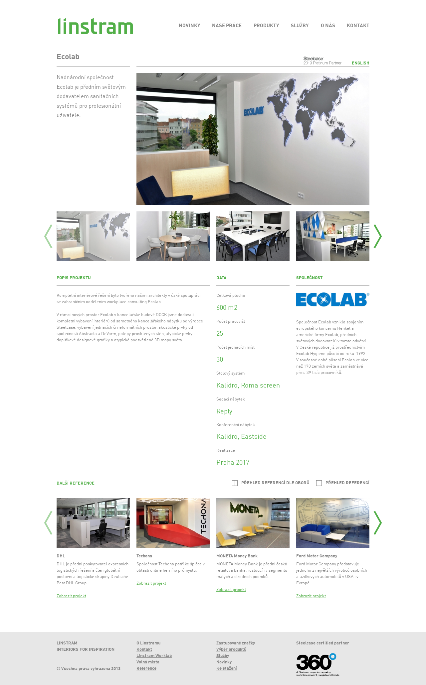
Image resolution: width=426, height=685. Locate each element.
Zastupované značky (235, 643)
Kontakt (144, 649)
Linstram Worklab (154, 656)
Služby (222, 656)
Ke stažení (226, 668)
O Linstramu (148, 643)
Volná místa (147, 662)
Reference (146, 668)
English (360, 63)
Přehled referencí (347, 483)
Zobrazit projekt (71, 596)
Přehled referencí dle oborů (275, 483)
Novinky (224, 662)
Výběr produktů (231, 649)
